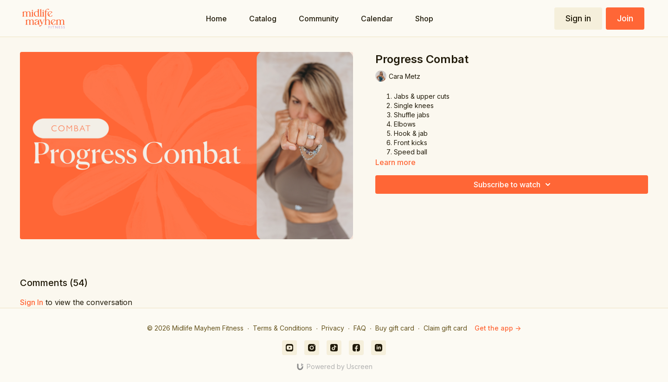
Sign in (578, 18)
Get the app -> (498, 328)
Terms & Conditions (282, 328)
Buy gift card (394, 328)
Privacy (332, 328)
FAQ (359, 328)
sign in (31, 302)
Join (625, 18)
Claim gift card (445, 328)
